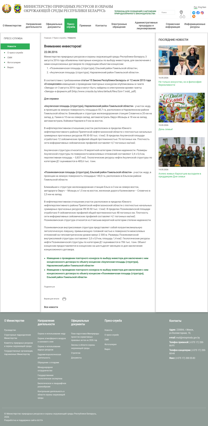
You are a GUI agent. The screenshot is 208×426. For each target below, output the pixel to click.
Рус (195, 7)
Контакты (101, 25)
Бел (204, 7)
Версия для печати (51, 299)
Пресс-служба (71, 25)
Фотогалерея (14, 62)
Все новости (51, 307)
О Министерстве (12, 25)
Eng (200, 7)
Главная (47, 38)
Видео (10, 67)
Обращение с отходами (48, 362)
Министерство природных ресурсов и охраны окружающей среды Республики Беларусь (68, 8)
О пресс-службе (15, 52)
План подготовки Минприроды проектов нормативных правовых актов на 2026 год (85, 336)
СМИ (9, 57)
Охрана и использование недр (51, 333)
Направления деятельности (34, 25)
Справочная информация (172, 25)
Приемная (85, 25)
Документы (76, 357)
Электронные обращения (119, 25)
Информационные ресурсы (194, 25)
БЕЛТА (40, 420)
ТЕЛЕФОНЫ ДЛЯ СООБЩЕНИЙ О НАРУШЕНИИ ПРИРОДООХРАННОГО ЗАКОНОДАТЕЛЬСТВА (135, 12)
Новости (11, 46)
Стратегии (75, 353)
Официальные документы (54, 25)
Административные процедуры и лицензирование (146, 25)
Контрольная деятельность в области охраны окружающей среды (51, 394)
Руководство (10, 330)
